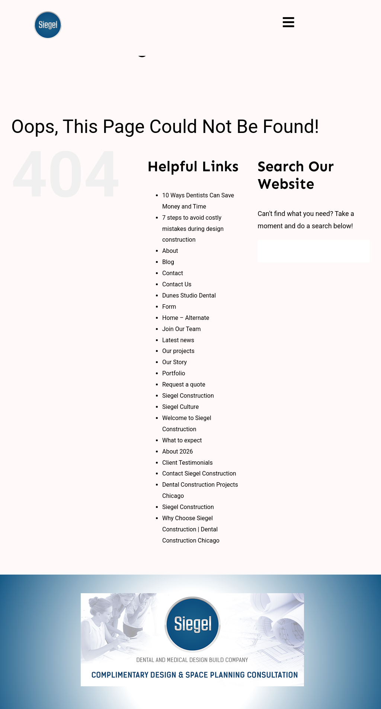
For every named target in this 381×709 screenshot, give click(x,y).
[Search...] (314, 251)
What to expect (182, 440)
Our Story (174, 362)
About (170, 250)
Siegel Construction (188, 395)
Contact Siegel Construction (199, 473)
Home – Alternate (185, 317)
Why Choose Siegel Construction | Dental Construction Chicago (191, 529)
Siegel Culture (180, 406)
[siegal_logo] (48, 14)
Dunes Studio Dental (189, 295)
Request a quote (183, 384)
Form (169, 306)
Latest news (178, 340)
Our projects (178, 350)
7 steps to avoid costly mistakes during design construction (193, 229)
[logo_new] (192, 596)
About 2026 (177, 451)
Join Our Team (181, 329)
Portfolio (173, 373)
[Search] (269, 251)
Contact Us (177, 284)
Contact (172, 273)
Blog (168, 262)
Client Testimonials (187, 462)
